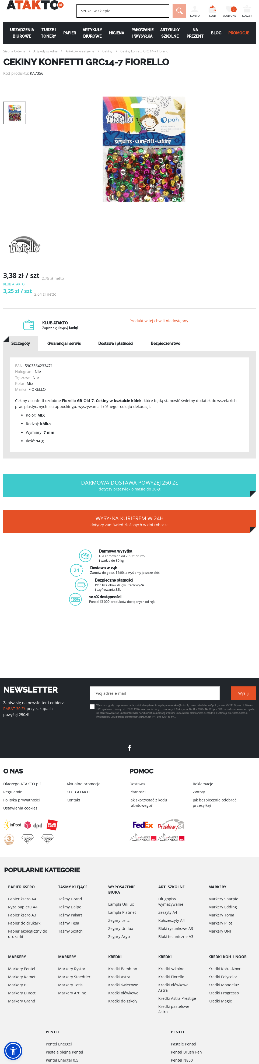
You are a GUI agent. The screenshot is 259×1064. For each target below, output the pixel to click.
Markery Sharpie (223, 898)
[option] (144, 150)
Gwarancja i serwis (64, 351)
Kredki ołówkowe (123, 992)
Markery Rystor (71, 968)
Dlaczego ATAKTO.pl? (22, 783)
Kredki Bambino (122, 968)
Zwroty (199, 791)
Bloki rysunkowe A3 (175, 928)
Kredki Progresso (223, 992)
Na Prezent (196, 33)
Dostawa (137, 783)
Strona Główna (14, 51)
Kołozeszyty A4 (171, 920)
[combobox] (114, 11)
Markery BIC (19, 984)
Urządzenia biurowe (19, 33)
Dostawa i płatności (115, 351)
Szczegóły (20, 351)
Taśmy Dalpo (69, 906)
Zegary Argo (119, 936)
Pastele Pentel (183, 1044)
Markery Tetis (70, 984)
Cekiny (107, 51)
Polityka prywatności (21, 800)
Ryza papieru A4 (22, 906)
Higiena (116, 33)
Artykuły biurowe (91, 33)
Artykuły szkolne (171, 33)
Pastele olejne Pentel (64, 1052)
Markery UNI (219, 931)
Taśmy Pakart (70, 915)
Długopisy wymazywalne (170, 901)
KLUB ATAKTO (79, 791)
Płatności (138, 791)
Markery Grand (21, 1001)
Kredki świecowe (123, 984)
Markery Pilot (220, 923)
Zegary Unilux (120, 928)
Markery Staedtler (74, 976)
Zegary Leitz (119, 920)
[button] (13, 1051)
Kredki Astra (119, 976)
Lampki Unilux (121, 904)
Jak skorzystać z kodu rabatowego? (148, 802)
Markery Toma (221, 915)
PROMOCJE (241, 33)
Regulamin (13, 791)
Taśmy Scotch (70, 931)
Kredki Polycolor (222, 976)
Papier (68, 33)
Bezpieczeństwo (165, 351)
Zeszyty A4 (167, 912)
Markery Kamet (22, 976)
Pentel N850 (182, 1060)
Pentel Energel (59, 1044)
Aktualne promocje (83, 783)
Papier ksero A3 (22, 915)
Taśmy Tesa (68, 923)
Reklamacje (203, 783)
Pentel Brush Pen (186, 1052)
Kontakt (73, 800)
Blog (218, 33)
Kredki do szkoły (122, 1001)
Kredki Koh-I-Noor (224, 968)
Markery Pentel (21, 968)
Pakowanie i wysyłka (143, 33)
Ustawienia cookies (20, 808)
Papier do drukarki (24, 923)
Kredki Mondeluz (223, 984)
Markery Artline (72, 992)
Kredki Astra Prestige (177, 998)
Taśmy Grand (70, 898)
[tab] (20, 351)
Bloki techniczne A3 (175, 936)
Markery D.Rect (22, 992)
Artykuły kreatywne (80, 51)
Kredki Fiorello (171, 976)
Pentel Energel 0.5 (62, 1060)
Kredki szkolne (171, 968)
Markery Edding (222, 906)
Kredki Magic (220, 1001)
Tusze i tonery (46, 33)
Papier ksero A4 (22, 898)
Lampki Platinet (122, 912)
